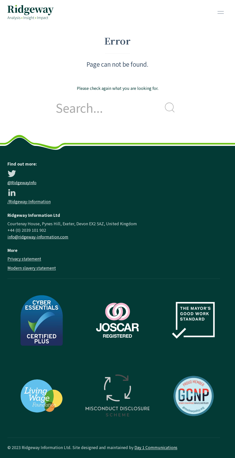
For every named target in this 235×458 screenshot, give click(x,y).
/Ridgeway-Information (29, 201)
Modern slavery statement (31, 268)
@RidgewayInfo (21, 182)
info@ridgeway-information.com (37, 237)
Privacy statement (24, 259)
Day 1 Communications (155, 447)
